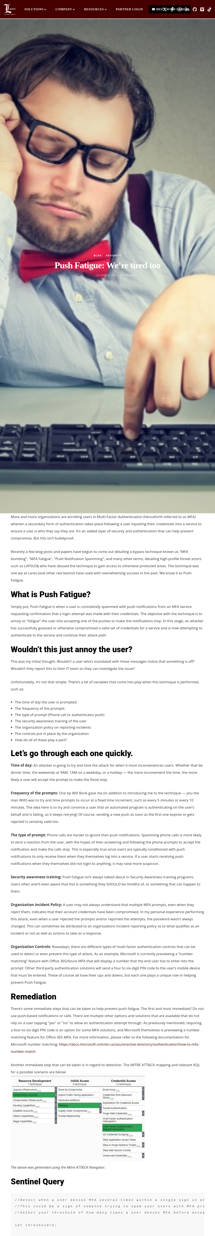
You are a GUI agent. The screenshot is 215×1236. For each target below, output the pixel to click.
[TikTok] (208, 9)
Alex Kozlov (85, 275)
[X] (163, 9)
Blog (98, 255)
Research (113, 255)
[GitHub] (193, 9)
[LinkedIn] (185, 9)
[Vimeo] (200, 9)
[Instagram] (178, 9)
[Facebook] (170, 9)
